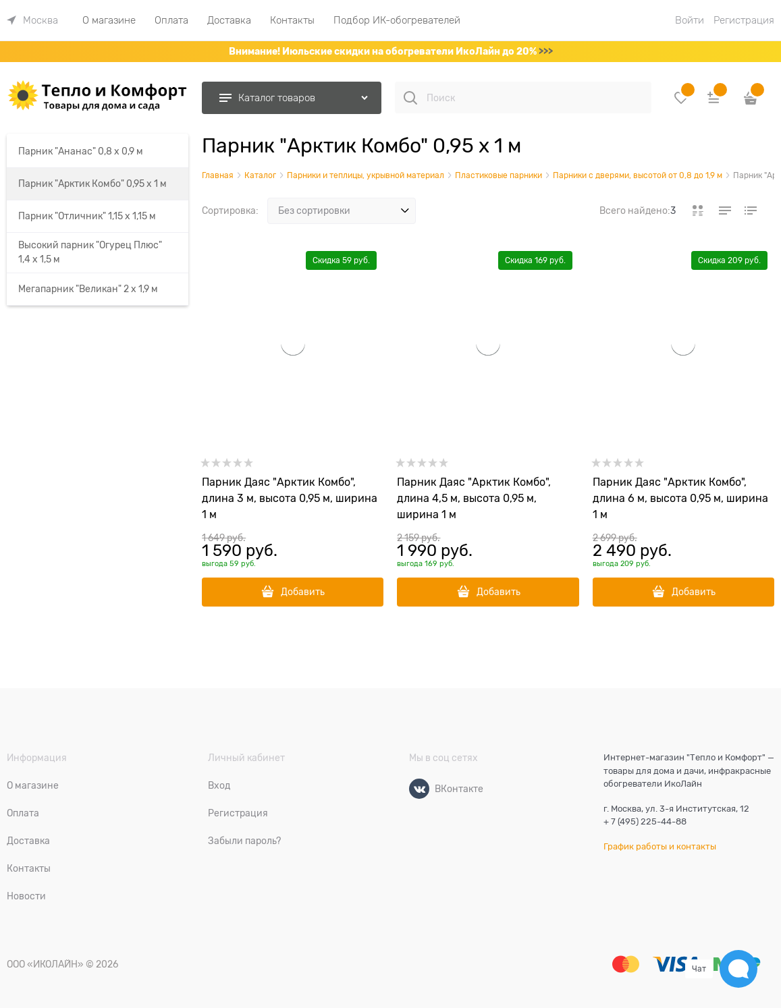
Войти (689, 20)
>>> (546, 51)
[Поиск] (410, 98)
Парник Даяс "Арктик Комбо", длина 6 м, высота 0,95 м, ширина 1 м (680, 498)
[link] (32, 20)
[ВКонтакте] (419, 789)
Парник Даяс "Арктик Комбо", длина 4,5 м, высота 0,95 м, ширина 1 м (474, 498)
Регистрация (743, 20)
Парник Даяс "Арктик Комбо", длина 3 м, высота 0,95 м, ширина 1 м (289, 498)
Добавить (303, 591)
